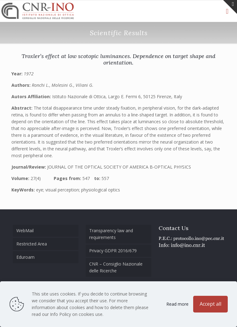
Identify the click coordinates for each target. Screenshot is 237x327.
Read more (177, 304)
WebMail (25, 230)
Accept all (210, 303)
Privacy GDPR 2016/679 (113, 251)
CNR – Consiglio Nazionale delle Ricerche (116, 267)
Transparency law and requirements (111, 234)
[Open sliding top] (230, 7)
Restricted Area (31, 244)
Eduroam (25, 257)
